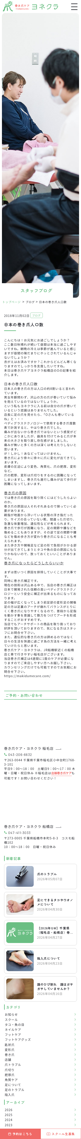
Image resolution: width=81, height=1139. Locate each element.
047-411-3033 (19, 833)
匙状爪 (10, 1045)
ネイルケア (13, 1029)
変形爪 (10, 1049)
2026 (9, 1110)
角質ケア (11, 1080)
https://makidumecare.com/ (27, 676)
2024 (9, 1120)
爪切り (10, 1070)
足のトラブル (15, 1090)
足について (13, 1085)
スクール (11, 1019)
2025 (9, 1115)
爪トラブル (13, 1064)
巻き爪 (10, 1054)
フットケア (13, 1034)
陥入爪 (10, 1094)
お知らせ (11, 1014)
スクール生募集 (61, 1134)
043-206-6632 (20, 754)
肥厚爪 (10, 1075)
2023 (9, 1125)
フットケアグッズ (18, 1039)
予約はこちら (20, 1134)
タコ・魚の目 (15, 1024)
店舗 (8, 1059)
